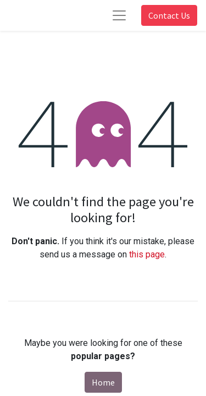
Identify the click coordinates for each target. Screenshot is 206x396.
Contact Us (169, 15)
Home (103, 382)
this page (147, 254)
